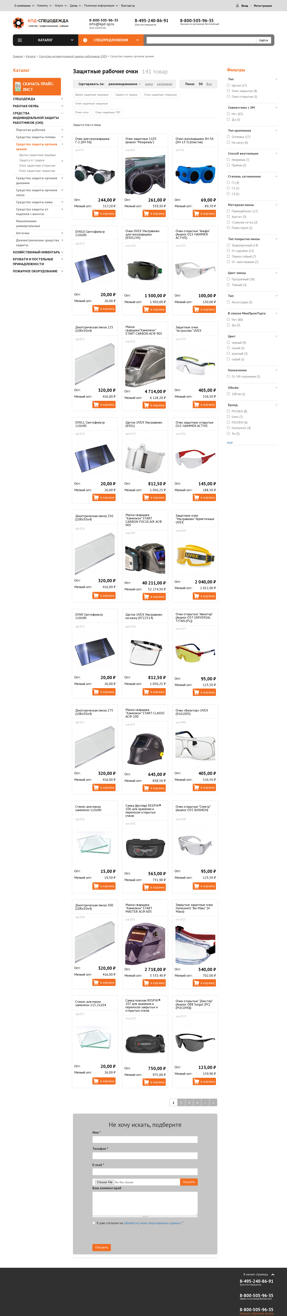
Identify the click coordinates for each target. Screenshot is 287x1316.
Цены (73, 6)
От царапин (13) (243, 251)
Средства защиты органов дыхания (36, 180)
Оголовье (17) (241, 137)
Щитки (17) (239, 85)
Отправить (101, 1247)
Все (209, 84)
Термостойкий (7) (244, 256)
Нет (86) (237, 320)
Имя (96, 1132)
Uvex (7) (237, 417)
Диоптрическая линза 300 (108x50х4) (94, 907)
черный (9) (239, 343)
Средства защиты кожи (34, 202)
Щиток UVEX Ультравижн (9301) (143, 424)
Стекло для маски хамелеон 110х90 (88, 808)
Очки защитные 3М (107, 112)
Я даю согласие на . (137, 1223)
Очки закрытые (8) (244, 91)
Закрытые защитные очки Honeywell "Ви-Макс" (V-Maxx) (194, 908)
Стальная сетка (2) (244, 222)
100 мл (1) (238, 394)
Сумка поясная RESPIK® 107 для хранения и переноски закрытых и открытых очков (142, 1005)
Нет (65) (237, 114)
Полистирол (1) (242, 228)
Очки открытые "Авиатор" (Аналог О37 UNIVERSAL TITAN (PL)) (194, 617)
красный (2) (240, 354)
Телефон (100, 1148)
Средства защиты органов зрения (36, 146)
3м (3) (236, 434)
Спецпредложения (116, 40)
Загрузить (189, 1182)
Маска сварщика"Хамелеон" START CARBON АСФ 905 (143, 330)
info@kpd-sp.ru (101, 23)
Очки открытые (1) (244, 97)
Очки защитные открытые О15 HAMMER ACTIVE (194, 424)
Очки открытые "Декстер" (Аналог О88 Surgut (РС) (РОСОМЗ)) (194, 1004)
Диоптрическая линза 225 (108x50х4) (94, 329)
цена (149, 84)
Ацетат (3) (239, 217)
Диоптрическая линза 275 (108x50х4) (94, 712)
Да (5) (236, 325)
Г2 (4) (235, 183)
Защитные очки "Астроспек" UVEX (188, 329)
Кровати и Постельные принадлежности (33, 261)
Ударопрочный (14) (245, 245)
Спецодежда (24, 99)
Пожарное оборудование (35, 271)
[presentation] (159, 1236)
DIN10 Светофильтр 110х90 (90, 233)
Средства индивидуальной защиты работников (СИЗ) (73, 56)
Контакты (128, 6)
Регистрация (263, 6)
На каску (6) (240, 142)
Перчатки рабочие (30, 130)
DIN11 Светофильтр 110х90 (90, 424)
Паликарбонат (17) (245, 211)
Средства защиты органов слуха (36, 192)
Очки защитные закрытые (37, 171)
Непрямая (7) (240, 160)
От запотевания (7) (245, 262)
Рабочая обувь (26, 106)
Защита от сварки (31, 160)
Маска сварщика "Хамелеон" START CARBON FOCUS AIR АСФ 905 (143, 520)
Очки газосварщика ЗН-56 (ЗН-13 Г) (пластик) (195, 140)
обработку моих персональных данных (152, 1223)
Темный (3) (239, 285)
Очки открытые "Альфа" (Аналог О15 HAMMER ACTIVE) (193, 234)
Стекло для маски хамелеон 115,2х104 (90, 1003)
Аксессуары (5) (242, 302)
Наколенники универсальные (28, 223)
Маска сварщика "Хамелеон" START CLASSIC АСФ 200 (145, 712)
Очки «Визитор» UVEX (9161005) (192, 712)
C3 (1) (235, 188)
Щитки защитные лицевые (37, 155)
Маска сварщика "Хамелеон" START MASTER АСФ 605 (138, 908)
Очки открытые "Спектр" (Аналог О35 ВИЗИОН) (193, 808)
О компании (22, 6)
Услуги (59, 5)
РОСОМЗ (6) (240, 422)
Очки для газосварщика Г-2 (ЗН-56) (92, 140)
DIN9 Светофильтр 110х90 (89, 616)
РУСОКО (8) (239, 411)
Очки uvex (82, 112)
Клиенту (43, 5)
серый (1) (238, 359)
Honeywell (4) (241, 428)
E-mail (98, 1165)
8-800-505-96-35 (103, 20)
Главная (18, 56)
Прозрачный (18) (243, 279)
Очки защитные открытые (37, 165)
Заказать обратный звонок (257, 1313)
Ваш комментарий (106, 1188)
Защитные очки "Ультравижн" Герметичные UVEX (195, 518)
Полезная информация (99, 5)
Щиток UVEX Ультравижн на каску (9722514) (143, 616)
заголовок (164, 84)
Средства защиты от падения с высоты (32, 211)
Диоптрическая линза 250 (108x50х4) (94, 517)
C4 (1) (235, 194)
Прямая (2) (239, 165)
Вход (244, 6)
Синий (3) (238, 348)
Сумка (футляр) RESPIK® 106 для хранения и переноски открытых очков (143, 810)
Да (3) (236, 120)
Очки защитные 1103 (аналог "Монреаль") (140, 140)
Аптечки (22, 233)
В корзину (107, 213)
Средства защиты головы (35, 137)
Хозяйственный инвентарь (36, 252)
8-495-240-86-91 (151, 20)
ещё (230, 442)
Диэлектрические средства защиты (37, 242)
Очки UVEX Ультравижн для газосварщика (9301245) (142, 234)
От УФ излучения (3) (246, 376)
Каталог (55, 40)
